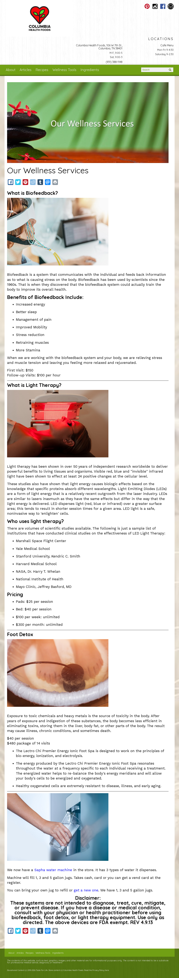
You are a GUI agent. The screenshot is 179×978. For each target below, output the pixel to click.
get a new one (86, 890)
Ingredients (90, 69)
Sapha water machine (53, 870)
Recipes (42, 69)
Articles (25, 69)
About (10, 69)
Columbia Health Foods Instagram (155, 6)
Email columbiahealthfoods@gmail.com (171, 6)
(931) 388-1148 (114, 62)
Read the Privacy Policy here (96, 970)
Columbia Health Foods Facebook (163, 6)
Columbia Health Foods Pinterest (147, 6)
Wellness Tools (64, 69)
